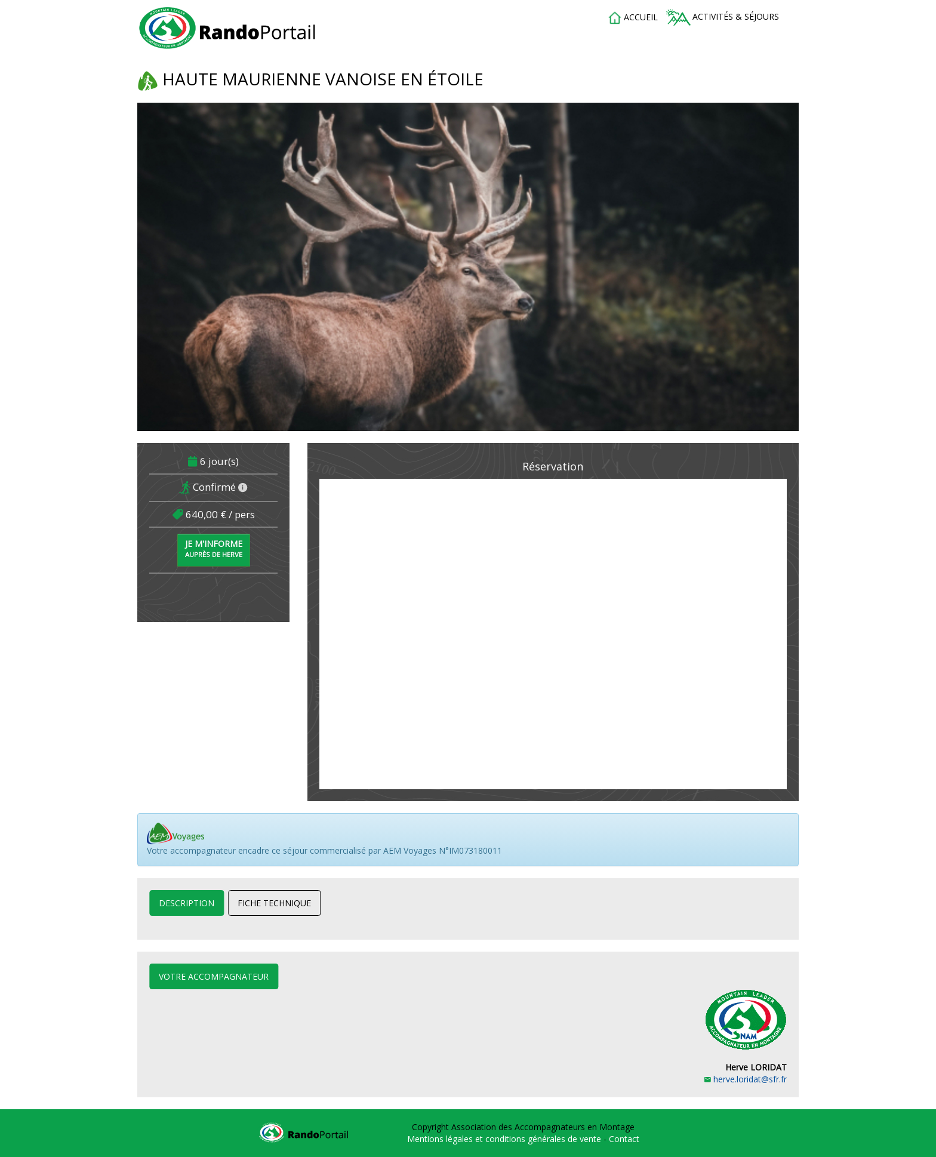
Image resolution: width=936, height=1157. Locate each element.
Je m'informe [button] (213, 548)
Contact (624, 1138)
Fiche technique (274, 903)
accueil (633, 18)
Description (186, 903)
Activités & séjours (722, 17)
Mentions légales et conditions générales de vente (505, 1138)
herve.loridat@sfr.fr (745, 1079)
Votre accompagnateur (214, 976)
